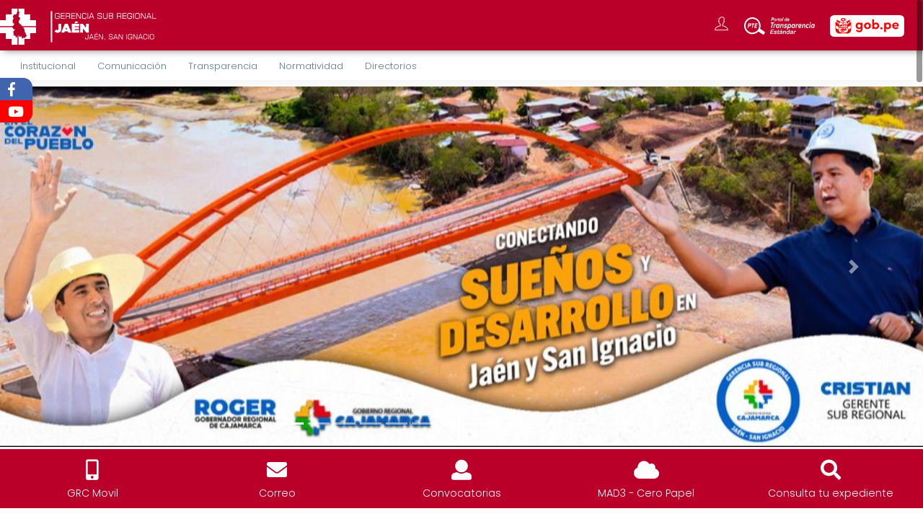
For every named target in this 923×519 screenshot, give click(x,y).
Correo (277, 493)
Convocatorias (462, 493)
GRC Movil (92, 493)
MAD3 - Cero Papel (646, 493)
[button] (69, 266)
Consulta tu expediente (830, 493)
